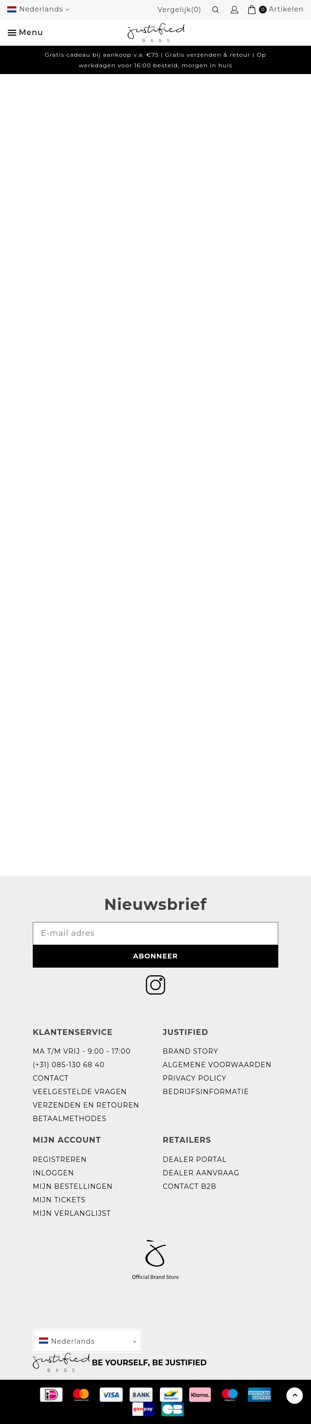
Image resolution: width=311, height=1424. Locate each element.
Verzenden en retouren (86, 1105)
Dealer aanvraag (201, 1173)
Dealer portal (195, 1159)
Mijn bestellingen (73, 1186)
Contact (51, 1078)
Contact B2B (190, 1186)
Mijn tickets (59, 1200)
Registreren (60, 1159)
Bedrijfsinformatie (206, 1091)
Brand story (190, 1051)
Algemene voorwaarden (217, 1064)
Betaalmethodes (69, 1118)
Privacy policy (194, 1078)
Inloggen (53, 1173)
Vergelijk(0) (179, 9)
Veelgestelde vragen (80, 1091)
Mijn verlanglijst (72, 1213)
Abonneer (155, 956)
